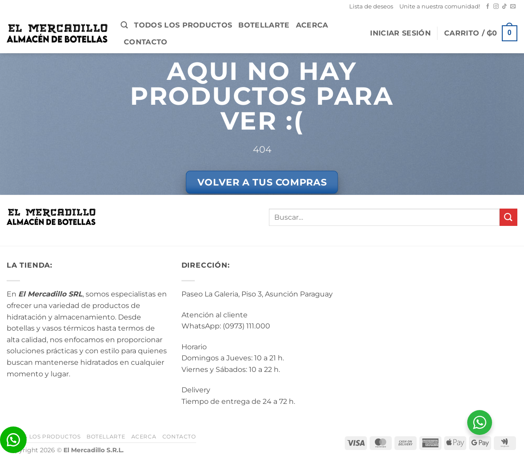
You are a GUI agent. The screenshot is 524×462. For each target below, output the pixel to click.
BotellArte (263, 25)
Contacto (146, 42)
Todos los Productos (183, 25)
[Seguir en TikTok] (504, 7)
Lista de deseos (371, 6)
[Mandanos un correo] (513, 7)
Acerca (312, 25)
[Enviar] (508, 217)
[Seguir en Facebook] (487, 7)
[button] (124, 25)
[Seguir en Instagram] (496, 7)
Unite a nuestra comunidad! (439, 6)
